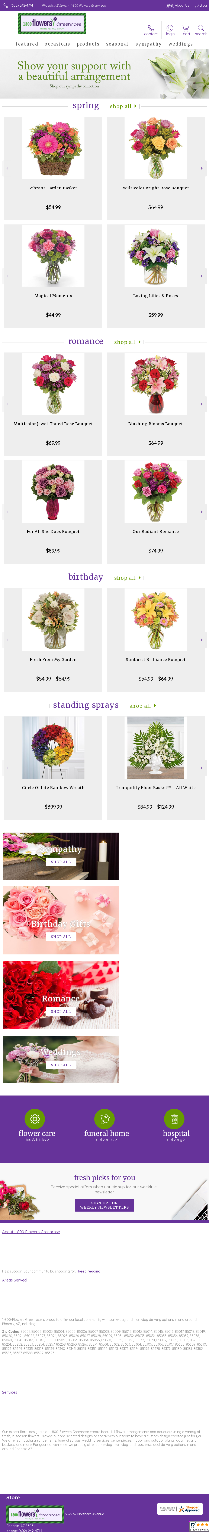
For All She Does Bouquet (53, 531)
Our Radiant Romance (156, 531)
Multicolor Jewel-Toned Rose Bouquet (53, 423)
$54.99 (53, 207)
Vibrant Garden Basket (53, 188)
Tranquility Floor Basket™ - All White (156, 787)
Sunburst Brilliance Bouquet (156, 659)
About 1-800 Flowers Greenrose (31, 1103)
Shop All (120, 106)
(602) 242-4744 (21, 5)
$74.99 (155, 550)
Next (202, 168)
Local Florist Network (165, 1527)
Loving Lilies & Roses (155, 295)
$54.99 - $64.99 (53, 678)
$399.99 (53, 807)
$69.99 (53, 443)
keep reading (89, 1143)
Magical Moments (53, 295)
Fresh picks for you (104, 1055)
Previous (6, 168)
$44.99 (53, 315)
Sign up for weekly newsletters (104, 1077)
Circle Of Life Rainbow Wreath (53, 787)
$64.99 (155, 207)
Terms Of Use (109, 1527)
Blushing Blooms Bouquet (155, 423)
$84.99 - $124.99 (156, 807)
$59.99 (155, 315)
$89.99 (53, 550)
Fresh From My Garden (53, 659)
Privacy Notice (134, 1527)
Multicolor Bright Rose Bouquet (155, 188)
